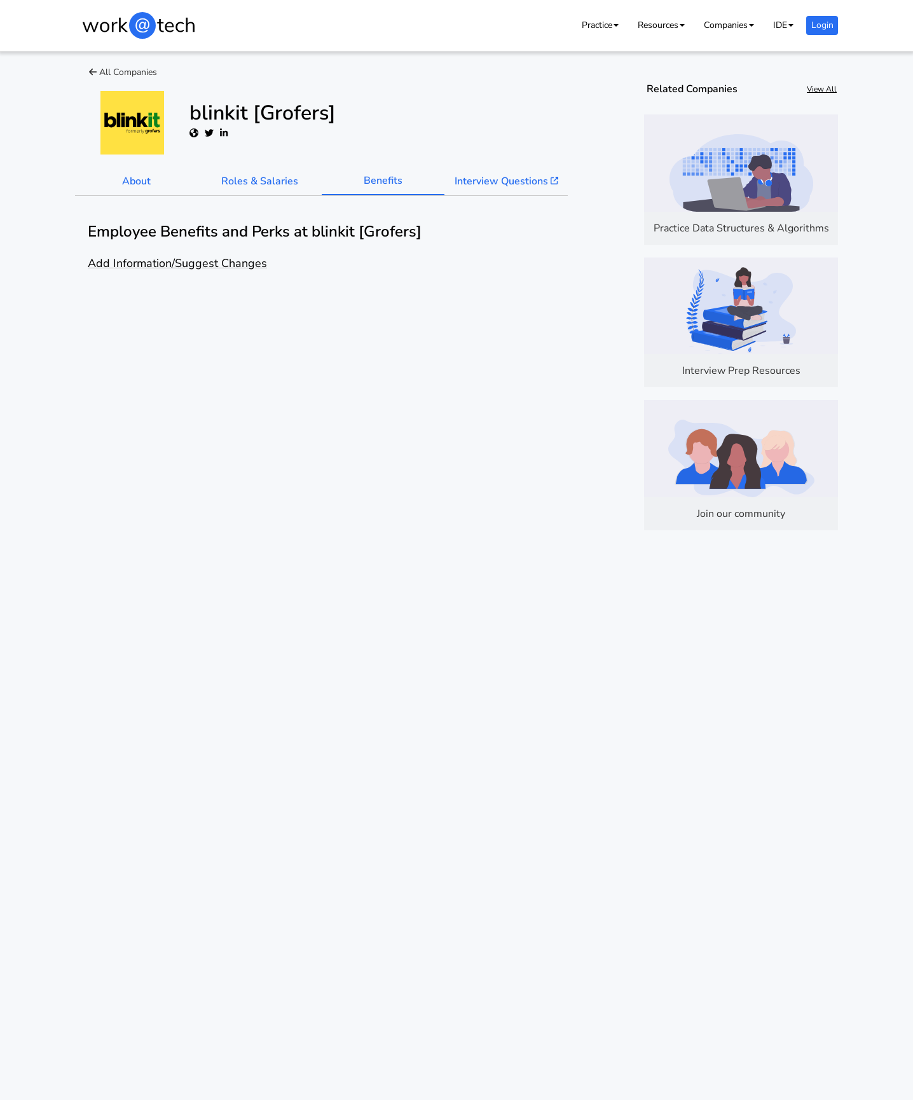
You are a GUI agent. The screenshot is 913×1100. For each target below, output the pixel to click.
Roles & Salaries (259, 181)
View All (822, 89)
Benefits (383, 181)
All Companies (123, 72)
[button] (600, 25)
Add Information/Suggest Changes (177, 263)
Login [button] (822, 25)
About (136, 181)
